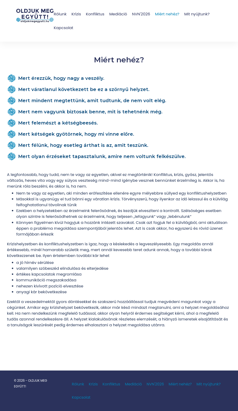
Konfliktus (95, 14)
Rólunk (60, 14)
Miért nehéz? (167, 14)
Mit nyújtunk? (197, 14)
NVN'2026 (141, 14)
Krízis (76, 14)
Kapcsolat (63, 27)
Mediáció (118, 14)
